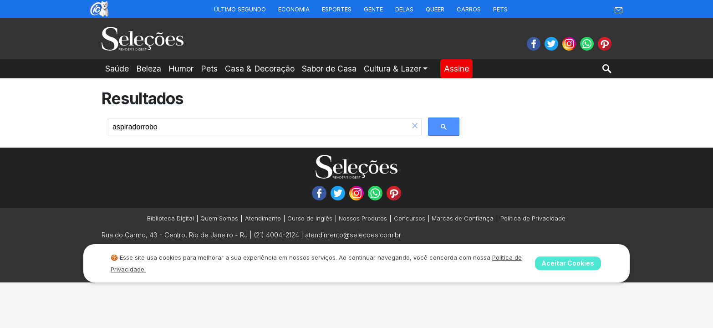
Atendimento (263, 218)
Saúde (117, 68)
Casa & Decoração (260, 68)
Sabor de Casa (329, 68)
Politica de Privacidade (532, 218)
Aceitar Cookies (567, 263)
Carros (469, 9)
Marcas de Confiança (463, 218)
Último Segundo (240, 9)
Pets (500, 9)
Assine (456, 68)
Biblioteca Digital (170, 218)
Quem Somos (219, 218)
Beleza (148, 68)
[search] (258, 127)
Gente (373, 9)
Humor (181, 68)
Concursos (409, 218)
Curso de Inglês (309, 218)
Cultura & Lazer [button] (392, 68)
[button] (414, 126)
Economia (294, 9)
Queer (435, 9)
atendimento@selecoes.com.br (353, 235)
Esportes (336, 9)
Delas (404, 9)
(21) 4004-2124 (276, 235)
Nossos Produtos (363, 218)
